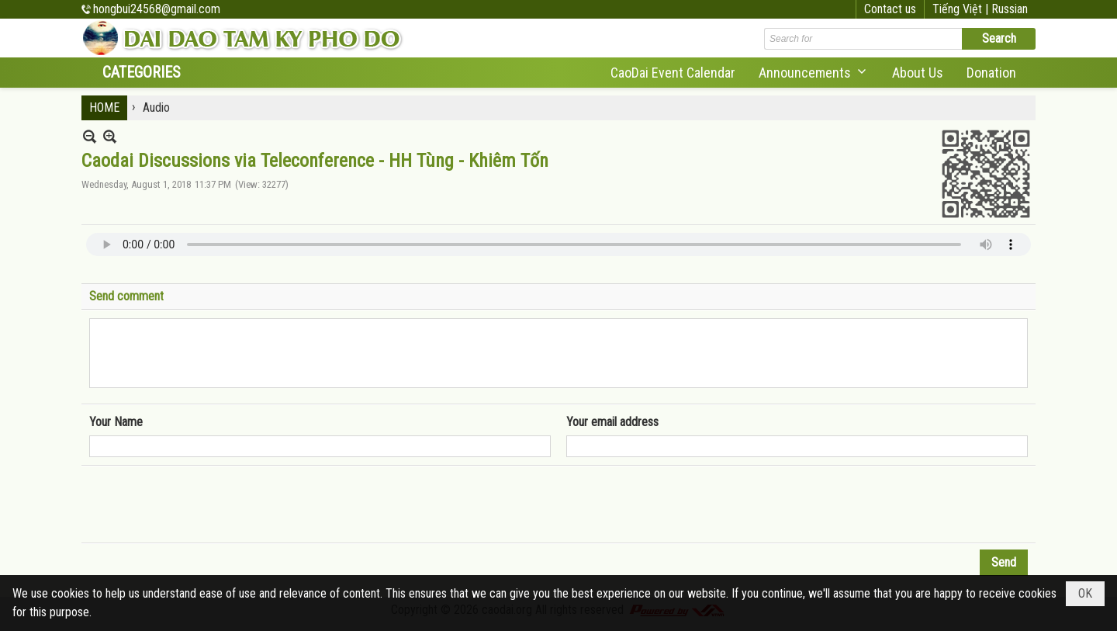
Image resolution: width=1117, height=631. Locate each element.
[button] (813, 72)
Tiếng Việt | (961, 9)
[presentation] (207, 504)
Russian (1009, 9)
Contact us (890, 9)
